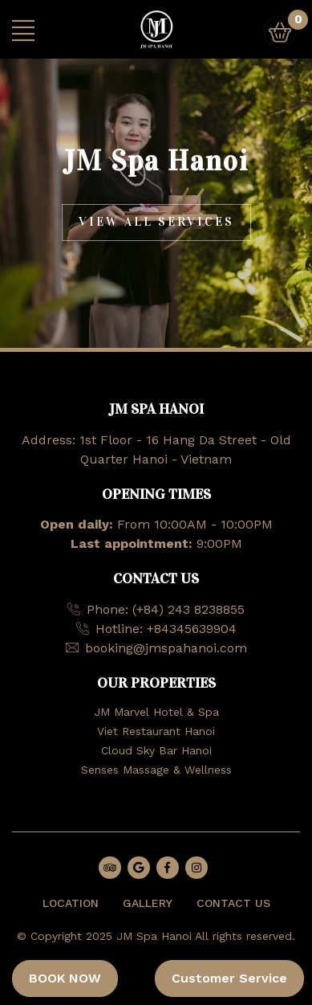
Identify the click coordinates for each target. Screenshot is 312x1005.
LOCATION (71, 903)
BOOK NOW (65, 978)
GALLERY (147, 903)
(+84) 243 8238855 (188, 609)
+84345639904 (192, 628)
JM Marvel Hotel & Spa (156, 711)
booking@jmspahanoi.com (166, 648)
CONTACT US (233, 903)
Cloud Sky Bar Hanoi (156, 750)
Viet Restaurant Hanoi (156, 731)
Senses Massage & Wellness (156, 769)
